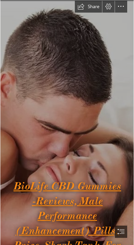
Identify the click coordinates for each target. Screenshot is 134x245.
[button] (88, 6)
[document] (67, 122)
